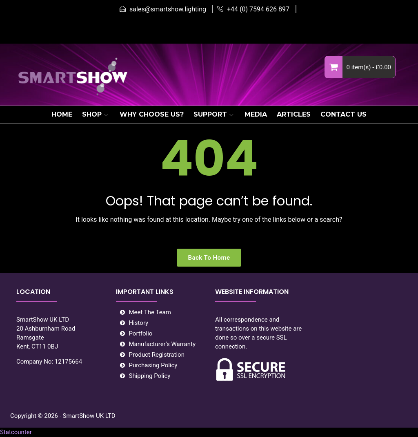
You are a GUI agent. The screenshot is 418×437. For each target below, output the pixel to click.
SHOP (92, 114)
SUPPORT (210, 114)
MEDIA (256, 114)
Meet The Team (150, 312)
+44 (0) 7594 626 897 (258, 9)
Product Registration (157, 354)
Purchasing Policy (153, 365)
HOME (61, 114)
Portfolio (141, 333)
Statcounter (16, 432)
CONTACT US (343, 114)
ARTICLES (294, 114)
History (139, 323)
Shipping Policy (150, 376)
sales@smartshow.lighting (167, 9)
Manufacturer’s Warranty (162, 344)
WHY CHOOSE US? (152, 114)
